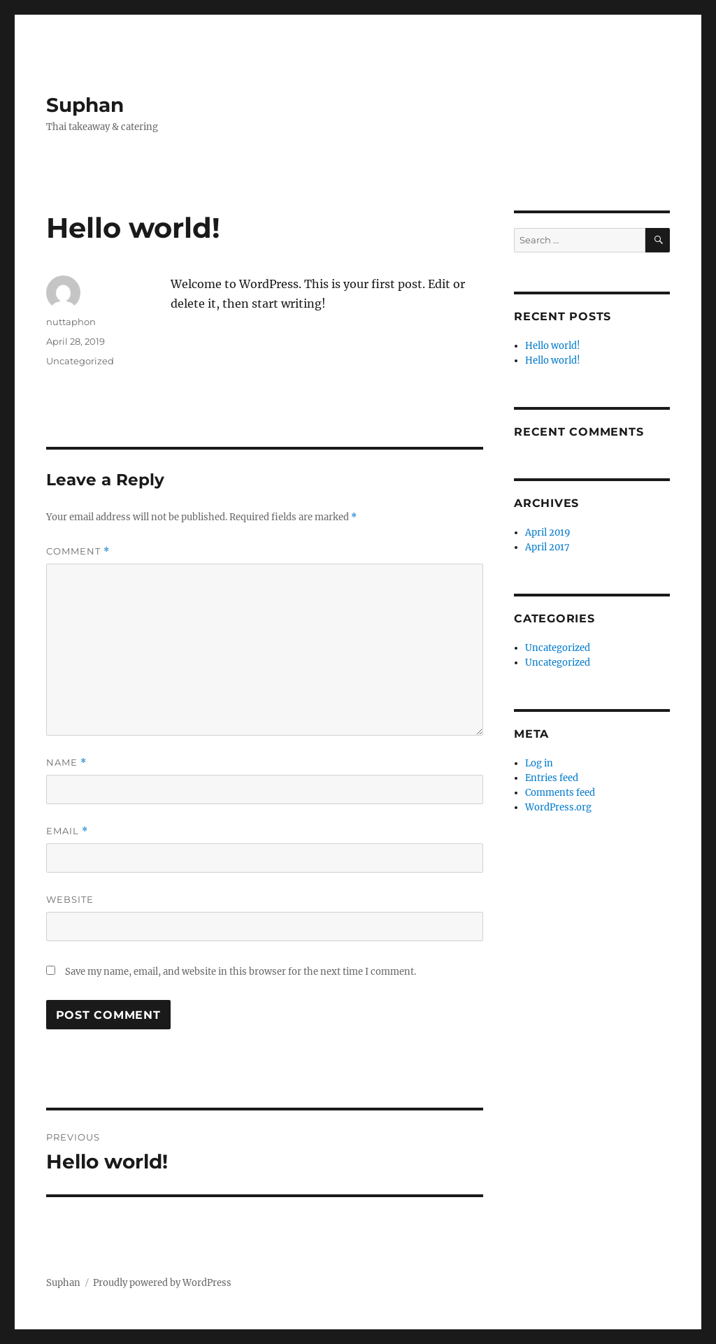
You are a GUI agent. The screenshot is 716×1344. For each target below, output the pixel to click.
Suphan (85, 105)
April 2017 (547, 547)
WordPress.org (558, 807)
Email (67, 831)
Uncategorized (80, 360)
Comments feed (560, 793)
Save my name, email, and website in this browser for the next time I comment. (240, 972)
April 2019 (548, 532)
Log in (539, 763)
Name (66, 762)
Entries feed (551, 778)
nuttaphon (71, 321)
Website (70, 899)
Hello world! (552, 346)
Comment (78, 551)
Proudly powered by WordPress (162, 1283)
